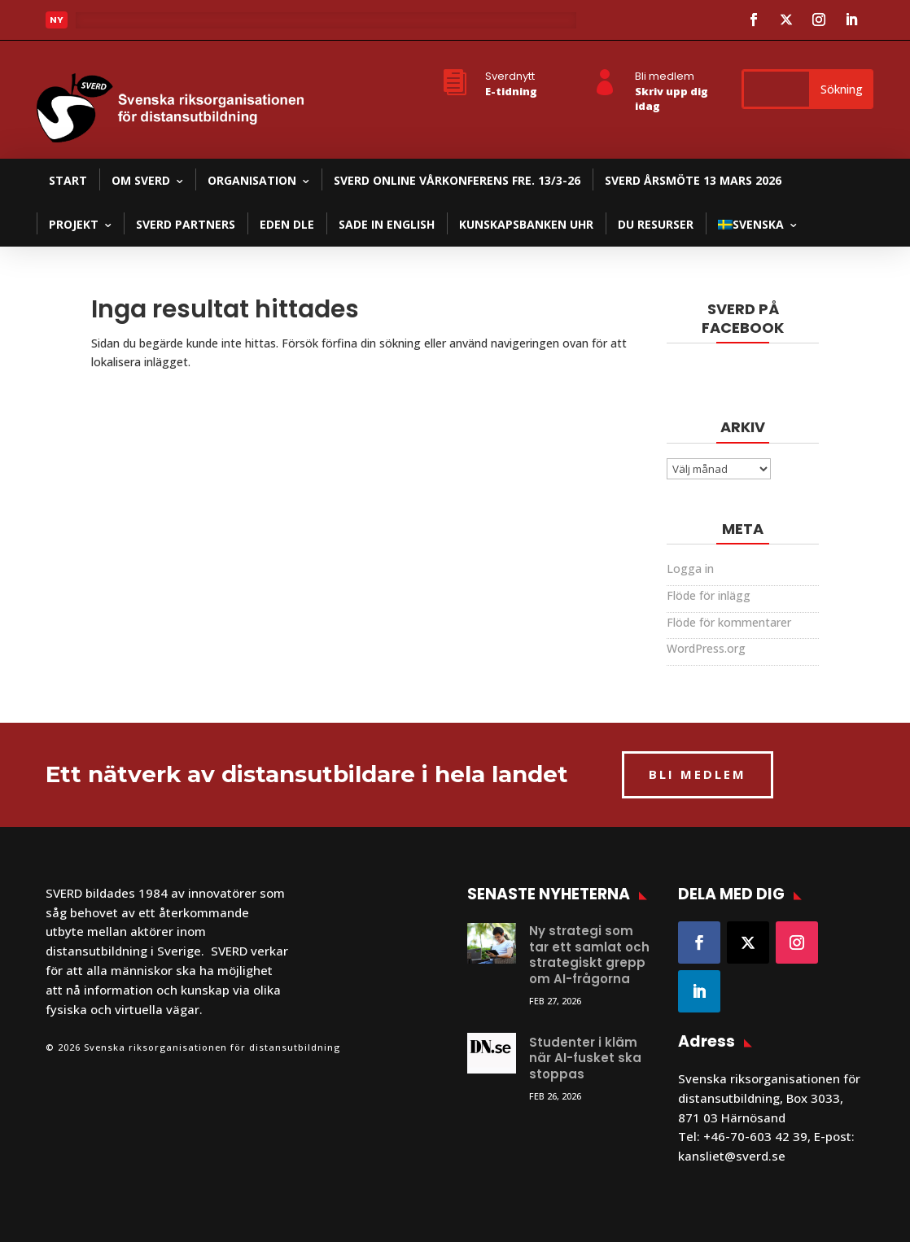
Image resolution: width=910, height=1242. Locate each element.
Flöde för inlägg (708, 595)
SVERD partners (185, 224)
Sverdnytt (510, 76)
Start (68, 180)
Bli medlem (664, 76)
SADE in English (387, 224)
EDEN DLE (287, 224)
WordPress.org (706, 648)
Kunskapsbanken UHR (526, 224)
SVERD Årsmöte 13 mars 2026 (693, 180)
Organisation (252, 180)
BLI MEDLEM (697, 774)
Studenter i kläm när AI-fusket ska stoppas (585, 1058)
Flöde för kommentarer (729, 622)
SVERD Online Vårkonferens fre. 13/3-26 (457, 180)
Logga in (690, 568)
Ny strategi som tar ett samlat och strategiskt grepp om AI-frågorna (589, 954)
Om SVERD (141, 180)
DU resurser (655, 224)
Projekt (73, 224)
